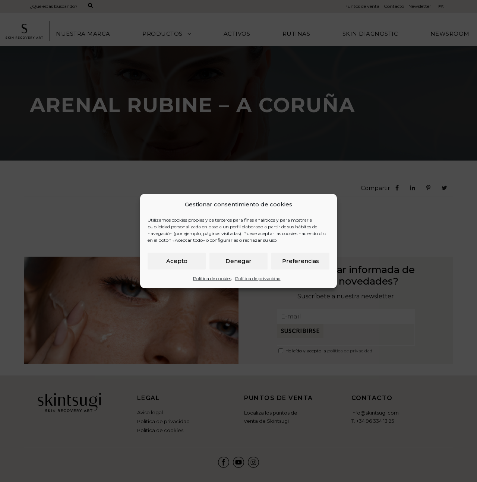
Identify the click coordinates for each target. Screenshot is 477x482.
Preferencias (300, 260)
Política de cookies (212, 278)
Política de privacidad (258, 278)
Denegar (238, 260)
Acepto (176, 260)
